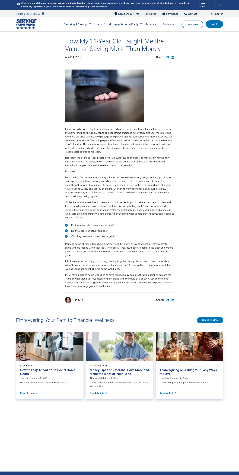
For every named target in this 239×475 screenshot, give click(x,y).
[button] (217, 14)
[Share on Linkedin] (173, 57)
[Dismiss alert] (220, 5)
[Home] (26, 24)
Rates (151, 14)
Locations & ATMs (127, 14)
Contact (190, 14)
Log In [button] (214, 24)
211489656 (35, 14)
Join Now (192, 24)
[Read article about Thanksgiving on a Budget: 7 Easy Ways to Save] (189, 365)
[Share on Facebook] (167, 57)
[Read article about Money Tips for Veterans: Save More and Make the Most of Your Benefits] (119, 365)
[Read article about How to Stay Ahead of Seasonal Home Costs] (49, 365)
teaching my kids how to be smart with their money (119, 181)
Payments (170, 14)
